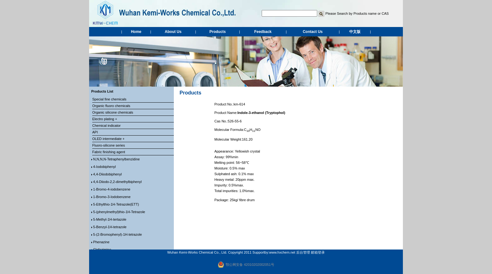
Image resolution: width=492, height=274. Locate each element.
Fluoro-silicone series (108, 145)
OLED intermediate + (108, 139)
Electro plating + (104, 119)
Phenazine (101, 242)
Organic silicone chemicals (112, 112)
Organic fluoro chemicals (111, 106)
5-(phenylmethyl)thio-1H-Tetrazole (119, 212)
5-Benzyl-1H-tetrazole (109, 227)
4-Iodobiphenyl (104, 167)
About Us (173, 32)
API (95, 132)
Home (136, 32)
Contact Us (313, 32)
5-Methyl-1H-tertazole (109, 219)
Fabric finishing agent (108, 152)
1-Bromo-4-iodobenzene (112, 189)
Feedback (262, 32)
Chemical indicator (106, 125)
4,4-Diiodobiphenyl (107, 174)
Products (218, 32)
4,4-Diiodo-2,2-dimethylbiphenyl (117, 182)
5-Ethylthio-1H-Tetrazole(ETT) (116, 204)
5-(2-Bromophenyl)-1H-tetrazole (117, 234)
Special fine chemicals (109, 99)
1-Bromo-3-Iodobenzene (112, 197)
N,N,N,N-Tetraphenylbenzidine (116, 159)
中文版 (355, 32)
